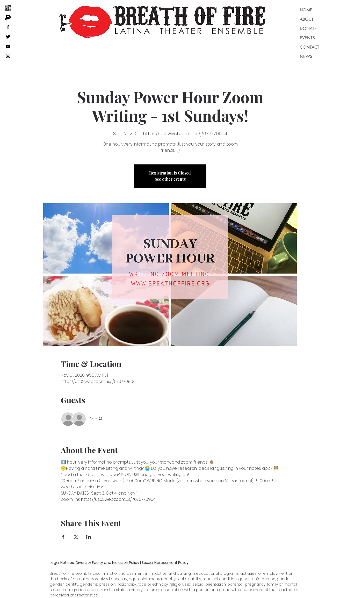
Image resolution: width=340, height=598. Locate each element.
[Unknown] (8, 17)
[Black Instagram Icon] (8, 56)
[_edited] (8, 8)
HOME (306, 10)
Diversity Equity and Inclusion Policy (107, 562)
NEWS (306, 56)
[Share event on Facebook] (63, 537)
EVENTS (307, 38)
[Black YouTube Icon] (8, 46)
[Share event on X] (76, 537)
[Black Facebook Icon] (8, 27)
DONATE (308, 28)
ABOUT (307, 19)
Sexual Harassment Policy (165, 562)
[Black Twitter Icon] (8, 37)
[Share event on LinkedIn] (88, 537)
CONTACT (309, 47)
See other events (170, 179)
